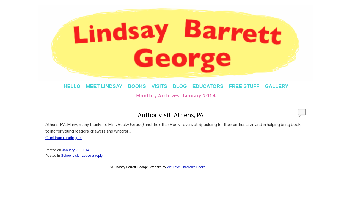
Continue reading (63, 138)
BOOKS (137, 86)
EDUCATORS (208, 86)
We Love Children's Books (186, 167)
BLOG (180, 86)
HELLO (72, 86)
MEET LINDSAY (104, 86)
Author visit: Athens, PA (171, 115)
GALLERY (276, 86)
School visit (70, 155)
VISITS (159, 86)
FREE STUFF (244, 86)
